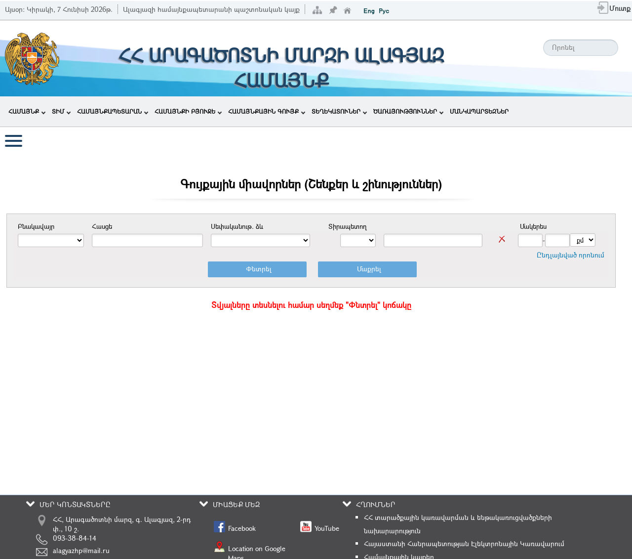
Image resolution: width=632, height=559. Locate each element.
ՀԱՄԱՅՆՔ (26, 111)
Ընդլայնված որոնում (570, 254)
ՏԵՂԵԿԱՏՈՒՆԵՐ (339, 111)
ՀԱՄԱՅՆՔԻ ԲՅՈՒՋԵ (188, 111)
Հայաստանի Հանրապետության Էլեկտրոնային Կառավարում (464, 543)
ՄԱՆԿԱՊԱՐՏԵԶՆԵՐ (479, 111)
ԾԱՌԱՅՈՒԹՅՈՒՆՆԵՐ (408, 111)
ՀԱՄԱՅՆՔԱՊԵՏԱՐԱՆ (112, 111)
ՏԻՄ (61, 111)
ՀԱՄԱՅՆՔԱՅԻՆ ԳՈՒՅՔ (266, 111)
